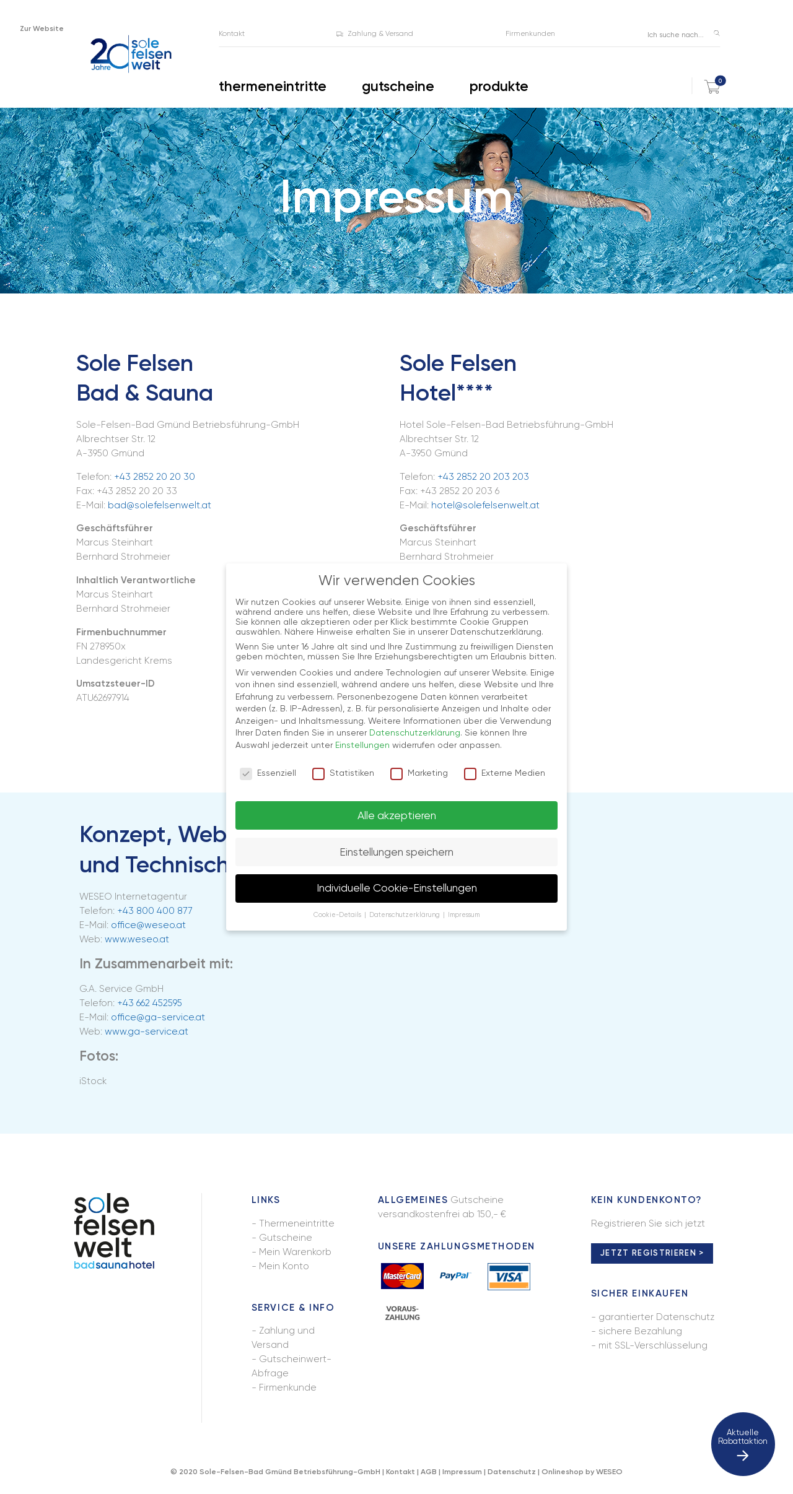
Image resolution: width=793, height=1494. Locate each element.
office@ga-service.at (158, 1017)
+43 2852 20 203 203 (483, 476)
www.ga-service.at (146, 1031)
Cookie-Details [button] (338, 915)
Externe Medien (504, 773)
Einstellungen (362, 745)
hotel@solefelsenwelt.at (485, 505)
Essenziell (268, 773)
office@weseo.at (148, 925)
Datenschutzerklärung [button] (405, 915)
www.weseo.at (137, 939)
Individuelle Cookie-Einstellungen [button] (397, 888)
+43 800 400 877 (155, 910)
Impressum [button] (464, 915)
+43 (149, 1003)
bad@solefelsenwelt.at (159, 505)
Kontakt (400, 1471)
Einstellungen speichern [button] (396, 852)
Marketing (419, 773)
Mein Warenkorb (295, 1251)
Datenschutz (512, 1471)
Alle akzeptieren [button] (396, 815)
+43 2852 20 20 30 (154, 476)
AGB (429, 1471)
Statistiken (343, 773)
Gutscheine (285, 1237)
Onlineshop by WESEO (582, 1471)
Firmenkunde (288, 1387)
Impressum (462, 1471)
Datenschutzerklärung (414, 732)
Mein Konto (284, 1266)
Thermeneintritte (297, 1223)
